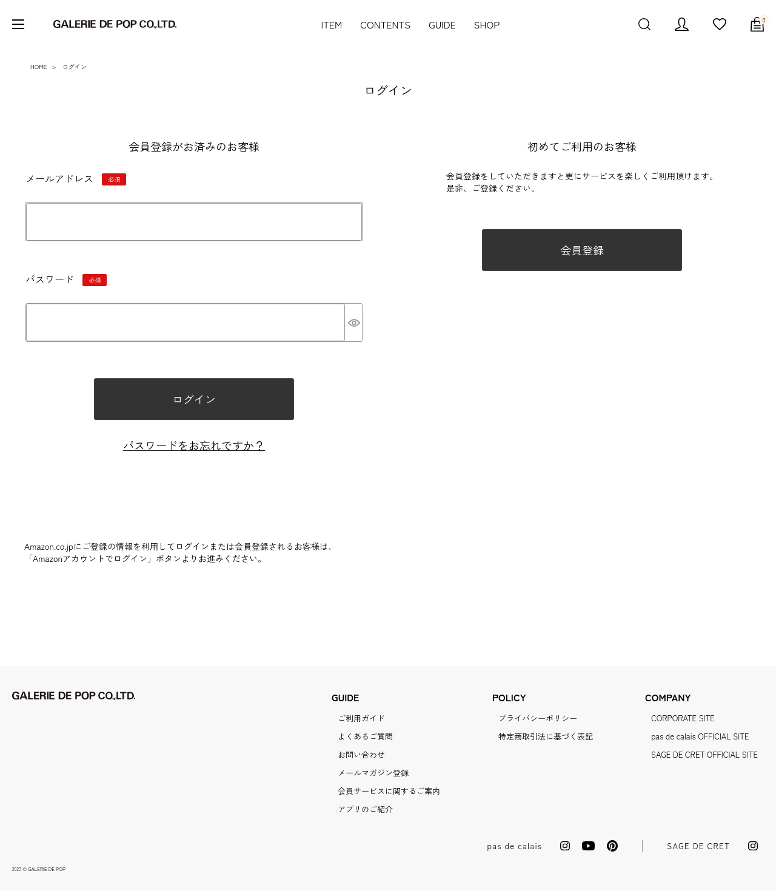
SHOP (487, 24)
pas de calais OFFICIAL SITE (700, 736)
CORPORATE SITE (683, 718)
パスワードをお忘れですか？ (194, 445)
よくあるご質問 (365, 736)
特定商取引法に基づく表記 (545, 736)
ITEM (331, 24)
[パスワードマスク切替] (353, 322)
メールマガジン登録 (373, 772)
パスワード (66, 282)
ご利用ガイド (361, 718)
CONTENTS (385, 24)
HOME (38, 66)
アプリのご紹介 (365, 809)
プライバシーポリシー (537, 718)
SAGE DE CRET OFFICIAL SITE (704, 754)
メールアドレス (75, 181)
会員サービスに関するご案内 (389, 790)
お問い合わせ (361, 754)
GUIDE (442, 24)
